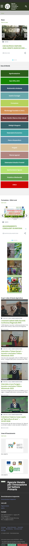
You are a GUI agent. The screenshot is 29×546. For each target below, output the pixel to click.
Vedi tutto (3, 203)
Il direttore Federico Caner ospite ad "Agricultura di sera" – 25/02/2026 (13, 419)
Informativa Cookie (18, 529)
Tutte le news (4, 22)
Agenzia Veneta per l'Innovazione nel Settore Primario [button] (17, 485)
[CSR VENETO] (14, 466)
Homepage (3, 527)
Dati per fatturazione (11, 527)
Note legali (3, 530)
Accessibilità (20, 527)
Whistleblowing (9, 529)
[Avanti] (26, 35)
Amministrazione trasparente (8, 499)
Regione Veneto (5, 506)
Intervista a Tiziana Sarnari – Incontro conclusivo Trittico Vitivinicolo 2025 (12, 353)
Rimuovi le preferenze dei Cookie (9, 544)
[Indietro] (2, 35)
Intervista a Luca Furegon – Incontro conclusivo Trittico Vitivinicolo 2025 (11, 386)
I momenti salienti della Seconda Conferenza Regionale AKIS (13, 321)
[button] (2, 6)
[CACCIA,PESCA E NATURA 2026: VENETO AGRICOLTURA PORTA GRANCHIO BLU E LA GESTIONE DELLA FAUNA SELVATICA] (14, 32)
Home (2, 13)
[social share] (25, 52)
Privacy (2, 529)
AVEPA (3, 508)
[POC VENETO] (14, 445)
